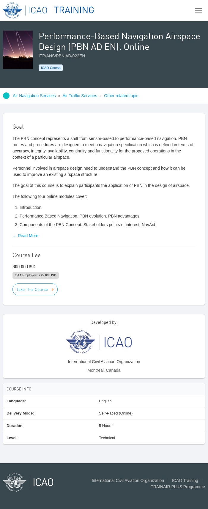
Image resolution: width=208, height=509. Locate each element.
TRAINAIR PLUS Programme (178, 486)
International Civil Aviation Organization (128, 480)
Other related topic (121, 95)
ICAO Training (185, 480)
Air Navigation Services (34, 95)
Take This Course (32, 289)
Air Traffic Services (79, 95)
